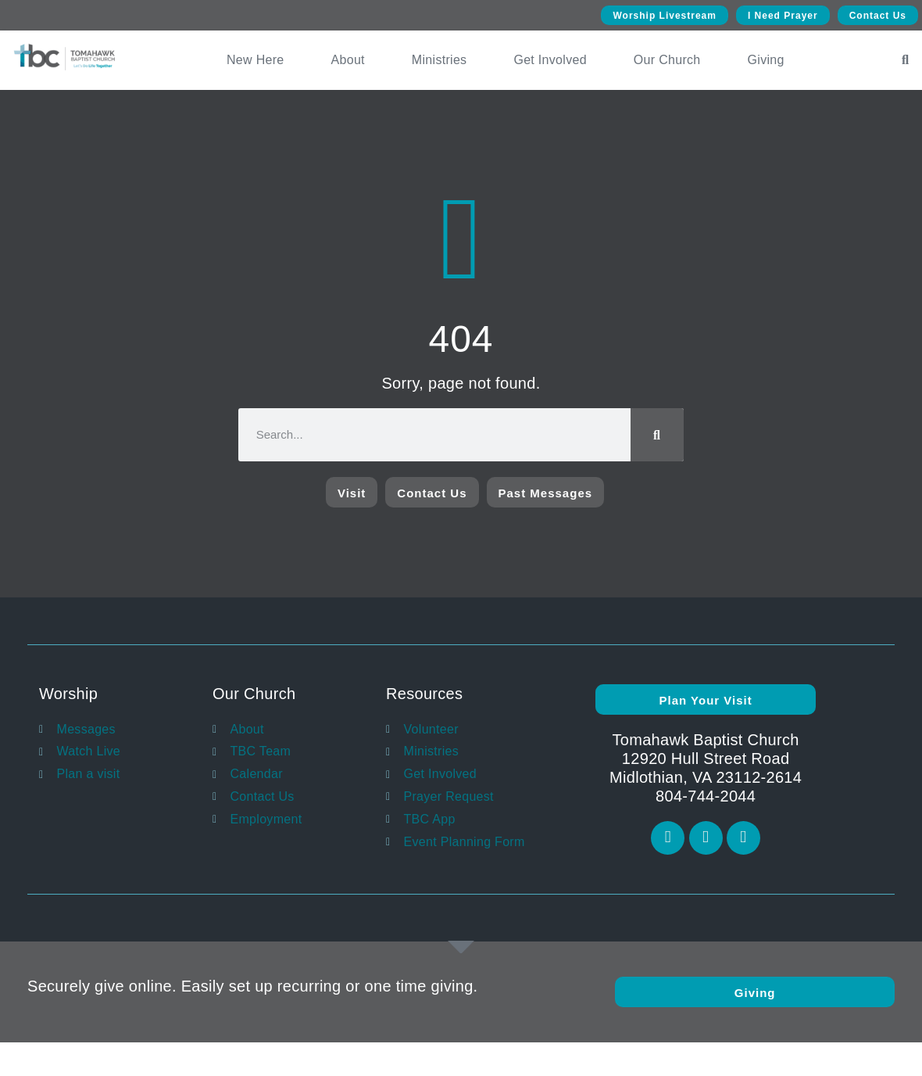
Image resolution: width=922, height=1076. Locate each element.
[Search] (657, 434)
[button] (905, 60)
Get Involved (549, 59)
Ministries (439, 59)
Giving (766, 59)
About (348, 59)
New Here (255, 59)
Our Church (667, 59)
